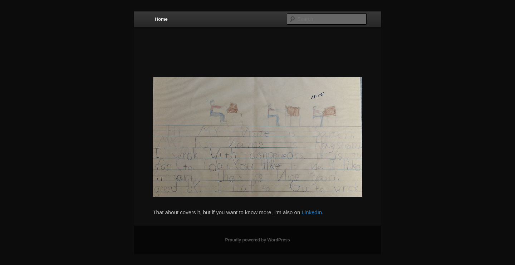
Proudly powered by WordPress (257, 239)
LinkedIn (311, 212)
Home (161, 19)
